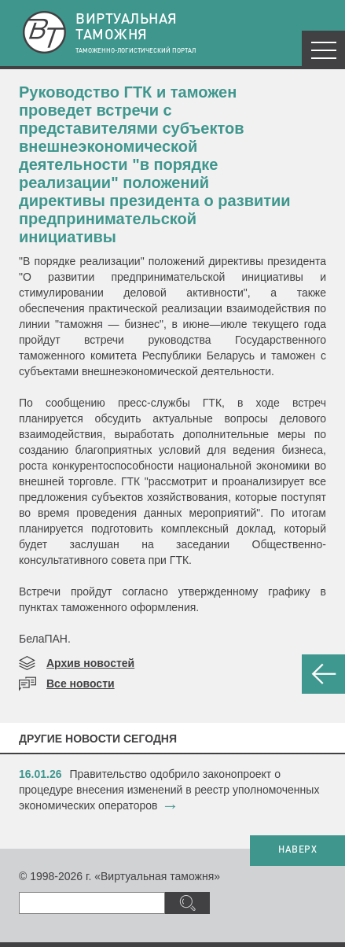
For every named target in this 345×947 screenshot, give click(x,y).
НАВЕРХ (297, 850)
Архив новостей (90, 663)
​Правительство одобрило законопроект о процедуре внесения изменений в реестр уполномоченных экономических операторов (169, 790)
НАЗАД (323, 674)
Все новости (80, 683)
